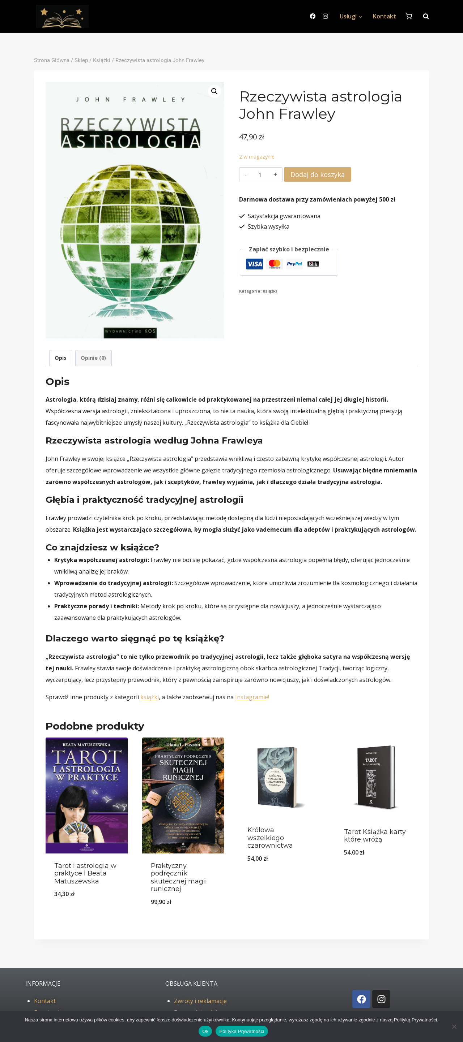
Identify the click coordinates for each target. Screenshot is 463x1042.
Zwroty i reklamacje (200, 1001)
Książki (270, 291)
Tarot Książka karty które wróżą (375, 836)
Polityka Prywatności (241, 1031)
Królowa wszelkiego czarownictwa (270, 837)
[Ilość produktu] (260, 175)
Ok (205, 1031)
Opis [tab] (61, 357)
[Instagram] (325, 16)
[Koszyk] (408, 16)
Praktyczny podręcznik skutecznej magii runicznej (179, 877)
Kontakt (384, 16)
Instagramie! (252, 697)
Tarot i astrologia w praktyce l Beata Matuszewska (85, 873)
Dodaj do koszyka (317, 174)
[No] (454, 1026)
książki (149, 697)
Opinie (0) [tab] (93, 357)
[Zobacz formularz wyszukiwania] (422, 16)
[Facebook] (312, 16)
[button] (214, 91)
